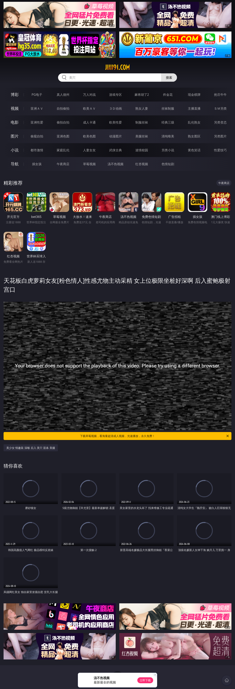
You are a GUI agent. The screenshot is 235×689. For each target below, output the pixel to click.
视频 (15, 108)
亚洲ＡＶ (37, 108)
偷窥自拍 (37, 136)
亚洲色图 (63, 136)
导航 (15, 164)
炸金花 (168, 94)
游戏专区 (115, 94)
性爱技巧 (220, 150)
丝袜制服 (167, 108)
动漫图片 (115, 136)
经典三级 (167, 122)
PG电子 (37, 94)
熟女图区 (194, 136)
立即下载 (145, 680)
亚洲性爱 (37, 122)
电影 (15, 122)
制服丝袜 (141, 122)
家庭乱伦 (63, 150)
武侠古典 (115, 150)
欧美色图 (89, 136)
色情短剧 (167, 164)
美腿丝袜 (141, 136)
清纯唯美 (167, 136)
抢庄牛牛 (220, 94)
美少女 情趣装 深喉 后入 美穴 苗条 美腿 (30, 448)
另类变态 (220, 122)
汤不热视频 (115, 164)
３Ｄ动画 (115, 108)
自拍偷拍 (63, 108)
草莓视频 (89, 164)
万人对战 (89, 94)
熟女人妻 (141, 108)
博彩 (15, 94)
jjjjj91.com (117, 67)
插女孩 (37, 164)
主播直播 (194, 108)
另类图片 (220, 136)
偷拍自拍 (63, 122)
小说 (15, 150)
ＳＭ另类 (220, 108)
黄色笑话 (194, 150)
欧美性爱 (115, 122)
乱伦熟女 (194, 122)
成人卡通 (89, 122)
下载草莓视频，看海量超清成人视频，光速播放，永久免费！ (154, 436)
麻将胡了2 (142, 94)
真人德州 (63, 94)
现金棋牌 (194, 94)
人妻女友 (89, 150)
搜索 (169, 77)
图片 (15, 136)
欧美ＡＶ (89, 108)
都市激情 (37, 150)
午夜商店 (63, 164)
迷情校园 (141, 150)
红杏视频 (141, 164)
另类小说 (167, 150)
